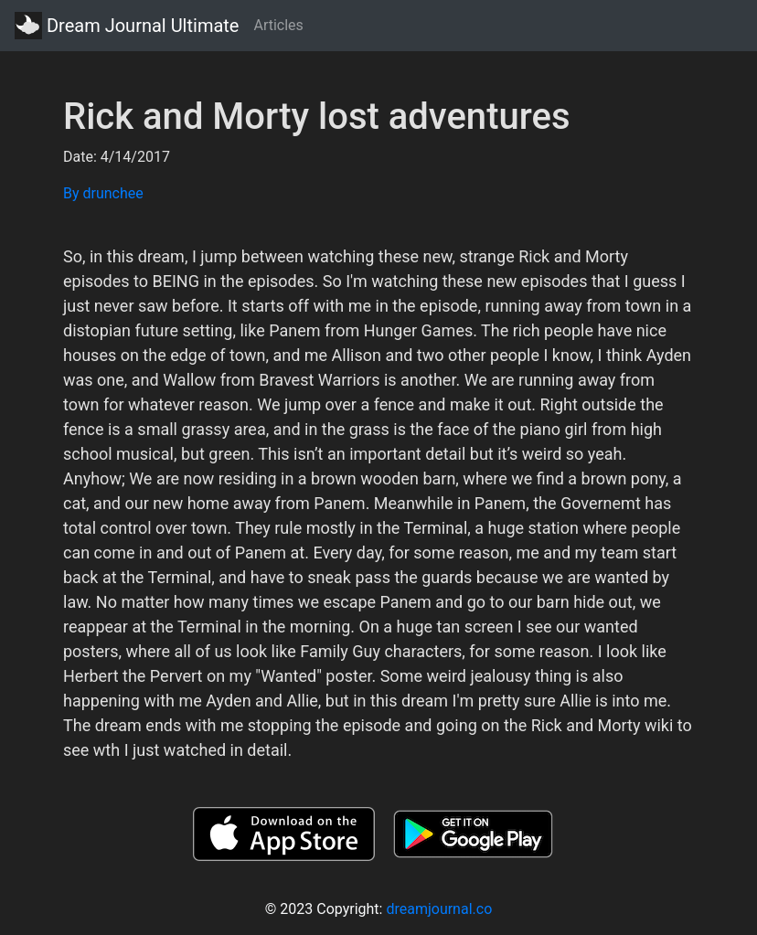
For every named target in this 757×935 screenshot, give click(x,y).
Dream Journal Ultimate (127, 25)
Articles (278, 25)
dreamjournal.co (439, 909)
